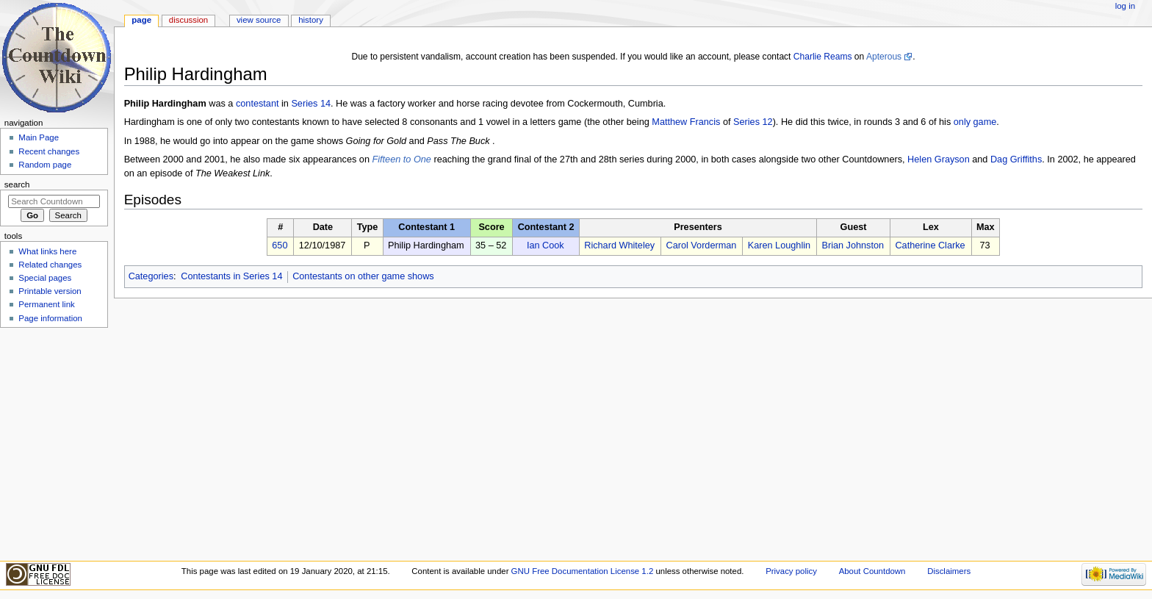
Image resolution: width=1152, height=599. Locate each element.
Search (17, 184)
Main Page (38, 137)
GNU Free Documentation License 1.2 (582, 571)
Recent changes (48, 151)
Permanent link (46, 304)
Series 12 (753, 122)
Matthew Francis (686, 122)
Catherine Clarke (930, 245)
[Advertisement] (53, 443)
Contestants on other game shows (363, 276)
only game (975, 122)
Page (141, 19)
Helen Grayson (938, 159)
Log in (1125, 5)
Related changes (50, 264)
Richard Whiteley (619, 245)
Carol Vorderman (701, 245)
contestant (257, 103)
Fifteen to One (401, 159)
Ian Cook (545, 245)
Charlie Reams (822, 56)
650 (279, 245)
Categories (151, 276)
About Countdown (872, 571)
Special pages (44, 277)
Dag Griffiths (1016, 159)
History (310, 19)
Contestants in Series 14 (231, 276)
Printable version (49, 291)
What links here (47, 251)
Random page (44, 164)
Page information (50, 318)
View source (259, 19)
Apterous (883, 56)
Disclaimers (949, 571)
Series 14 (311, 103)
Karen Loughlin (779, 245)
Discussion (188, 19)
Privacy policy (791, 571)
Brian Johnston (852, 245)
